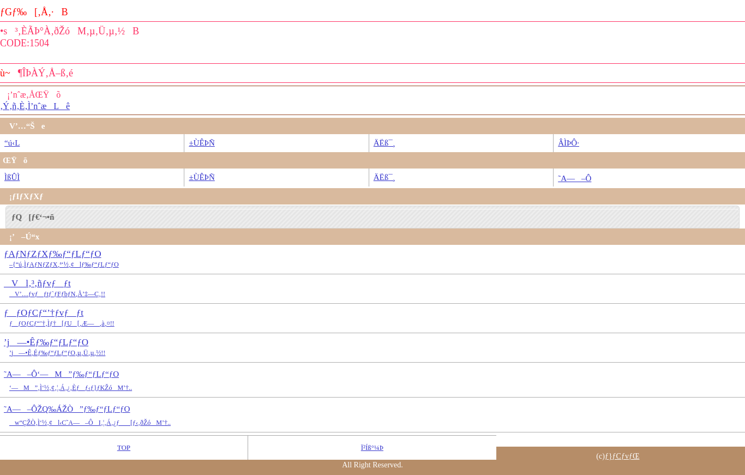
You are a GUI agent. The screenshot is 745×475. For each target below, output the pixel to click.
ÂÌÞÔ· (568, 143)
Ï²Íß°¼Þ (372, 447)
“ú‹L (12, 143)
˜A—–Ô (574, 178)
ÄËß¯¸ (384, 143)
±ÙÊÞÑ (201, 143)
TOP (123, 447)
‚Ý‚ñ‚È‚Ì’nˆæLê (35, 106)
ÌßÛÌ (12, 177)
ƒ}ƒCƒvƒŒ (622, 456)
